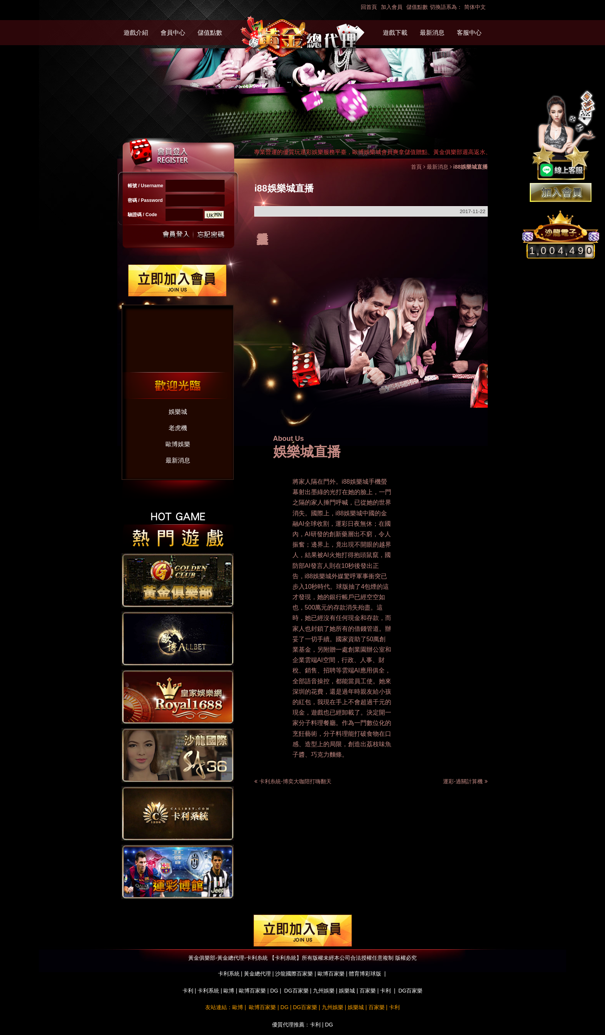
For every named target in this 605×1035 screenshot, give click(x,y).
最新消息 (432, 32)
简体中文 (475, 7)
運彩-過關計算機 (465, 781)
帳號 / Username (145, 185)
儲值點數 (417, 7)
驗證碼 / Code (142, 214)
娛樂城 (178, 411)
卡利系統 (208, 991)
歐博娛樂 (178, 444)
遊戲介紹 (135, 32)
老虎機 (178, 428)
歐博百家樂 (252, 991)
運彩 (341, 523)
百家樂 (368, 991)
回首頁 (369, 7)
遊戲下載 (395, 32)
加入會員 (391, 7)
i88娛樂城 (355, 481)
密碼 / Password (145, 200)
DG (274, 991)
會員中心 (173, 32)
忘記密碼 (209, 234)
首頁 (416, 167)
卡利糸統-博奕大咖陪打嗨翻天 (295, 781)
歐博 (228, 991)
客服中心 (469, 32)
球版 (342, 586)
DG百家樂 (296, 991)
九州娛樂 (324, 991)
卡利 (188, 991)
